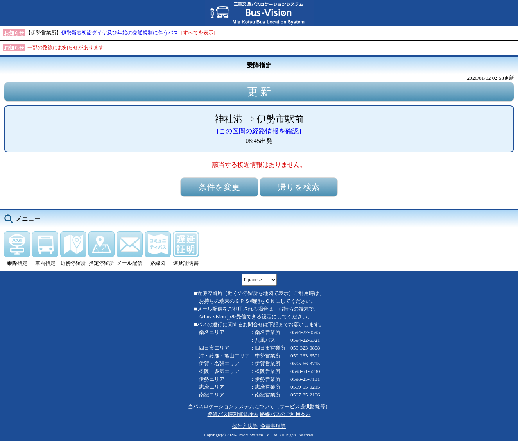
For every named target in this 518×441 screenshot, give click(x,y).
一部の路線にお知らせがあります (65, 47)
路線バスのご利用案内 (285, 414)
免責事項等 (273, 426)
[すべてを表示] (198, 33)
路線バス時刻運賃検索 (233, 414)
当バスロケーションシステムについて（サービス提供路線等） (259, 406)
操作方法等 (245, 426)
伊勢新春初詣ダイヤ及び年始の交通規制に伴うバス (119, 33)
